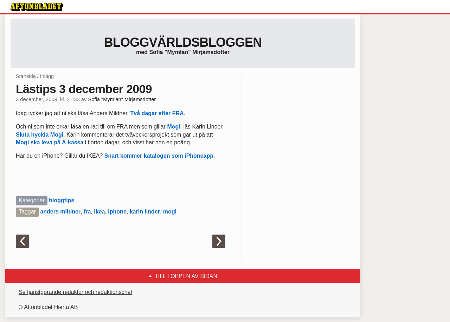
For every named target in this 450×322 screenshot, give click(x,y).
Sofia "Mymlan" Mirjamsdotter (122, 99)
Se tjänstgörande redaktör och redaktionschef (75, 292)
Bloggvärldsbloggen (183, 42)
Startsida (26, 76)
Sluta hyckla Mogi (39, 135)
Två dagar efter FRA (156, 113)
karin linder (145, 212)
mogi (169, 212)
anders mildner (60, 212)
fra (87, 212)
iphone (117, 212)
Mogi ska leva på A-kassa (49, 142)
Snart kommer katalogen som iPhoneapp (158, 156)
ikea (99, 212)
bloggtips (61, 200)
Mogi (173, 127)
